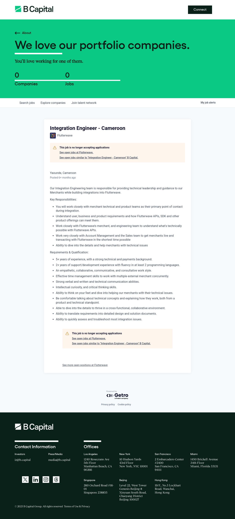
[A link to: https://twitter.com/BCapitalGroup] (25, 479)
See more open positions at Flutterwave (85, 365)
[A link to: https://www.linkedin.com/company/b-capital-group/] (35, 479)
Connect (200, 9)
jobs (27, 103)
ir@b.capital (23, 459)
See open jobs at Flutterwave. (76, 152)
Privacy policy (108, 404)
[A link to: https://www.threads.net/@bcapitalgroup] (56, 479)
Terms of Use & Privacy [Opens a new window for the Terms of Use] (77, 506)
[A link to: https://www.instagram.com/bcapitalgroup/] (46, 479)
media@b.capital (59, 459)
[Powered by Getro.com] (117, 395)
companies (53, 103)
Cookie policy (124, 404)
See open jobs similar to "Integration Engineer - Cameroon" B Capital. (98, 157)
